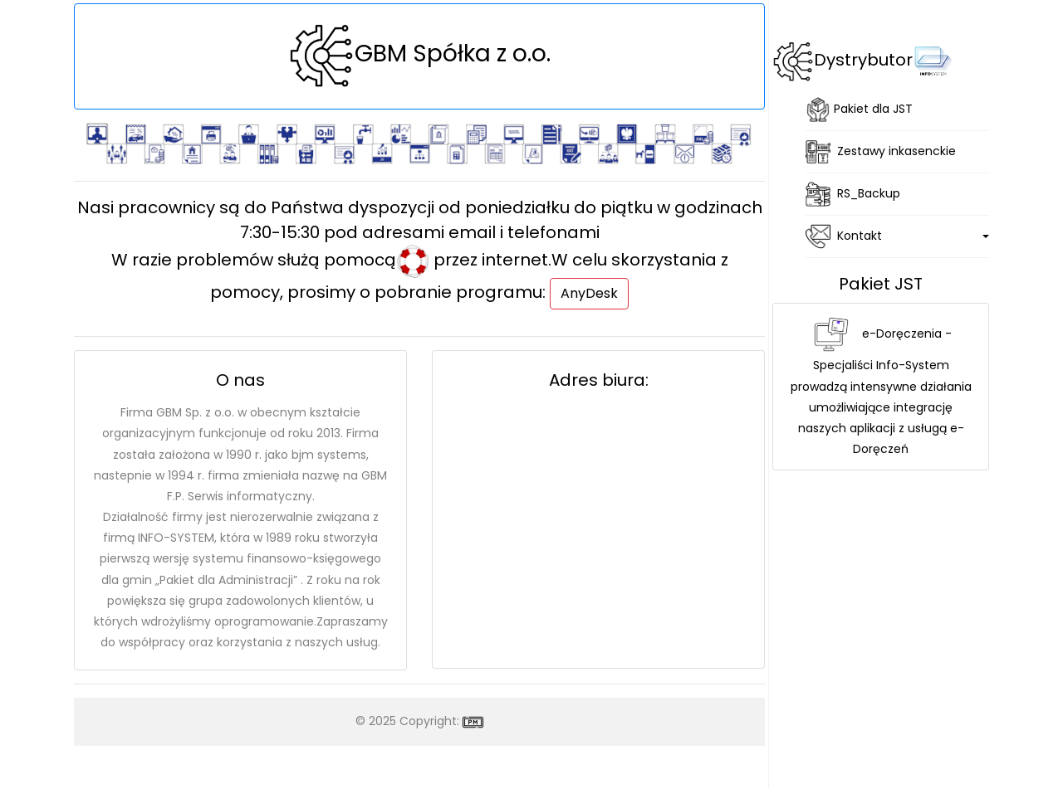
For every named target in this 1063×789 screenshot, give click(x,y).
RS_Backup (853, 194)
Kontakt (844, 236)
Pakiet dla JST (859, 109)
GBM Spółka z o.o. (419, 53)
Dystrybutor (884, 59)
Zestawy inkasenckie (881, 151)
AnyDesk (589, 293)
